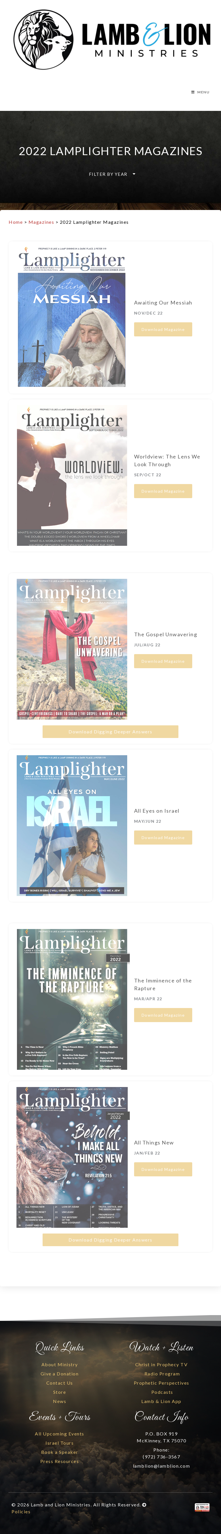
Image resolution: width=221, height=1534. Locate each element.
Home (16, 222)
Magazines (41, 222)
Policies (21, 1511)
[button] (110, 174)
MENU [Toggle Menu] (200, 92)
